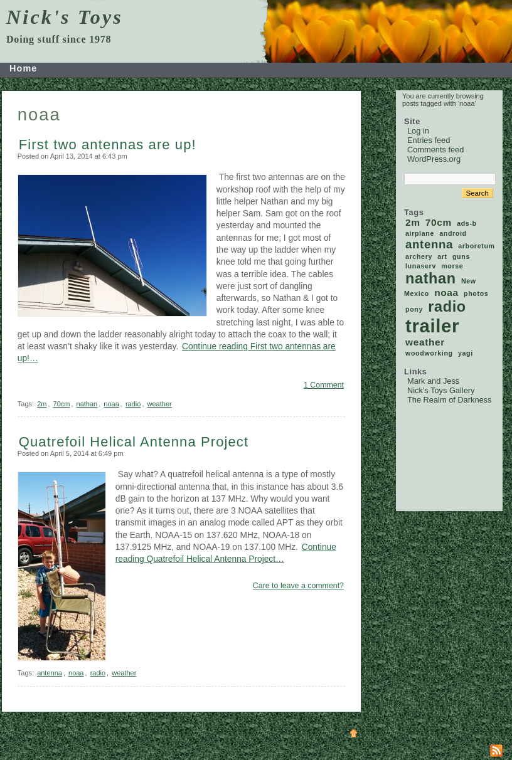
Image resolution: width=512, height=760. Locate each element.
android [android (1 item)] (453, 233)
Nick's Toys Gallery (440, 390)
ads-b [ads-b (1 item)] (467, 223)
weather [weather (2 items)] (425, 342)
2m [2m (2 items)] (412, 222)
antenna (49, 673)
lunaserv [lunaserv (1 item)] (420, 266)
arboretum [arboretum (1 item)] (476, 246)
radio (133, 404)
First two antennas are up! (107, 144)
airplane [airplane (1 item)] (419, 233)
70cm (61, 404)
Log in (418, 130)
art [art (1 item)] (442, 256)
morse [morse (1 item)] (452, 266)
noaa (111, 404)
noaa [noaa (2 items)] (446, 292)
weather (159, 404)
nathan (87, 404)
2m (41, 404)
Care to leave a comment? (298, 585)
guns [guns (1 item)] (461, 256)
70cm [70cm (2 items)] (438, 222)
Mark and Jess (433, 381)
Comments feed (435, 149)
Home (23, 68)
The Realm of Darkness (449, 399)
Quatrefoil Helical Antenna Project (133, 442)
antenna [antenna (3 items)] (429, 244)
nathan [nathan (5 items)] (430, 278)
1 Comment (324, 385)
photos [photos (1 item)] (476, 293)
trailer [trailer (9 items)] (432, 325)
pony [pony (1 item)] (414, 309)
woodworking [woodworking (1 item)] (429, 353)
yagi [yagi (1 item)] (465, 353)
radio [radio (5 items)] (447, 306)
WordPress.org (434, 159)
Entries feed (428, 140)
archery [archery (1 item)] (418, 256)
